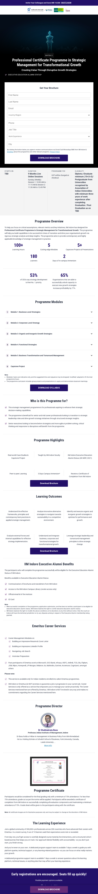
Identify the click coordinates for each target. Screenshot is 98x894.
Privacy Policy (55, 152)
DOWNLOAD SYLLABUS (49, 388)
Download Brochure (49, 483)
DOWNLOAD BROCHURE (49, 158)
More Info (48, 767)
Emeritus (10, 152)
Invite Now (66, 3)
